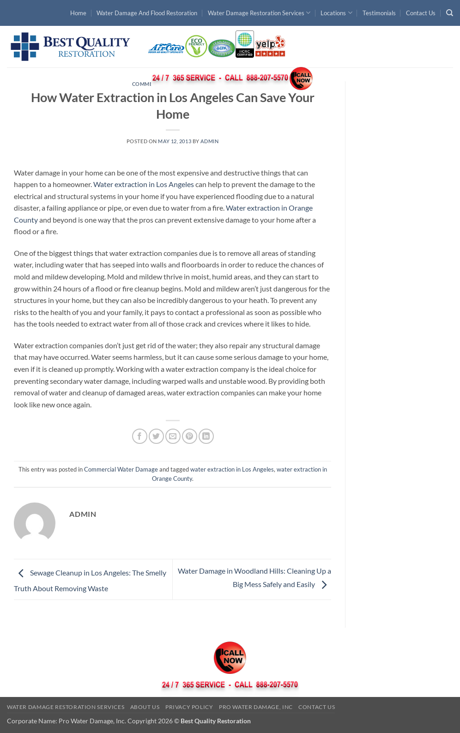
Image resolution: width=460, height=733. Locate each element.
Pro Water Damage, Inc (256, 706)
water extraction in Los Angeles (232, 469)
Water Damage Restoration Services (259, 12)
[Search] (449, 12)
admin (209, 141)
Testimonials (379, 13)
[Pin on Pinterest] (189, 436)
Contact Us (421, 13)
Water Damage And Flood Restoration (147, 13)
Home (78, 13)
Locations (336, 12)
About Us (145, 706)
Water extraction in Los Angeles (143, 184)
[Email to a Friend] (173, 436)
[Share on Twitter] (156, 436)
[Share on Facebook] (139, 436)
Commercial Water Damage (121, 469)
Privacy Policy (189, 706)
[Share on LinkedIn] (206, 436)
